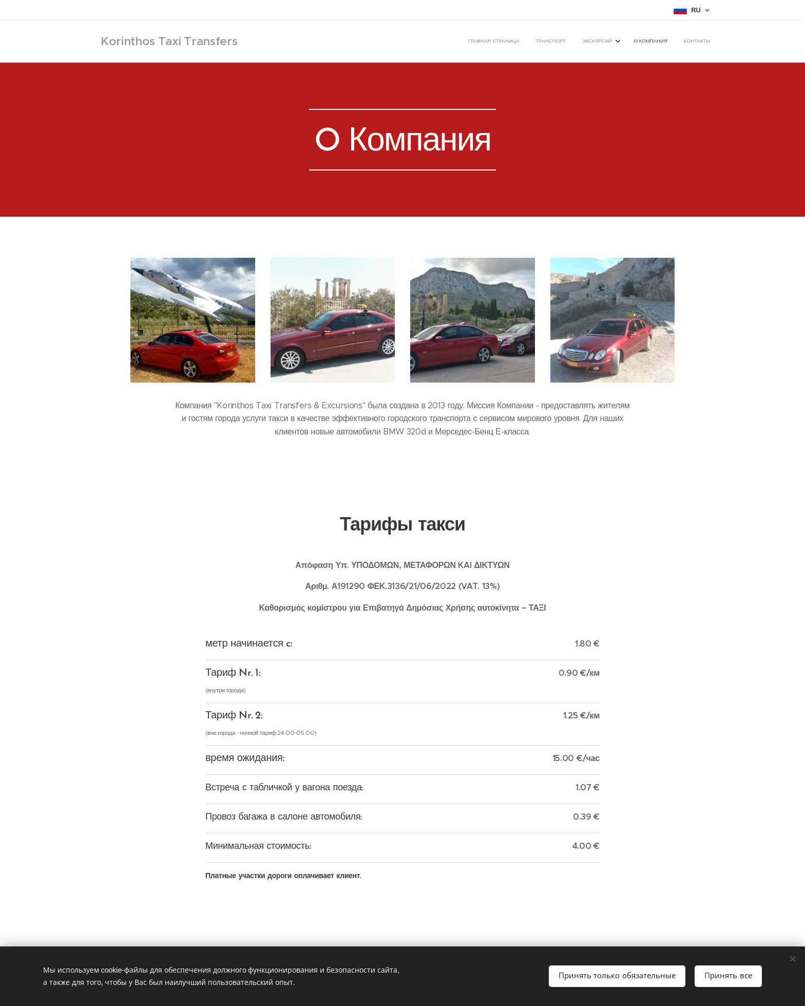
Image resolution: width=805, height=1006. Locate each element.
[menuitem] (642, 41)
